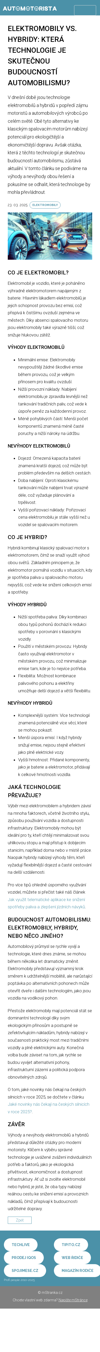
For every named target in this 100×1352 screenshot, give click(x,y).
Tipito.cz (71, 1245)
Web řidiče (72, 1258)
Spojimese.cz (25, 1271)
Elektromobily (45, 205)
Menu (85, 10)
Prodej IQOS (24, 1258)
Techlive (21, 1245)
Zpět (20, 1220)
